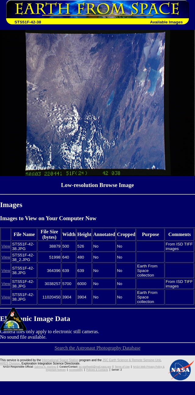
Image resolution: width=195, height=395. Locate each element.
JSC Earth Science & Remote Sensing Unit (131, 360)
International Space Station (60, 360)
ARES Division (10, 363)
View (6, 246)
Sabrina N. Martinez (45, 366)
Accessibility (76, 369)
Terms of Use (122, 366)
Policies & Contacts (97, 369)
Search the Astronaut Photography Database (97, 348)
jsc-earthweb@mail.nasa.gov (95, 366)
